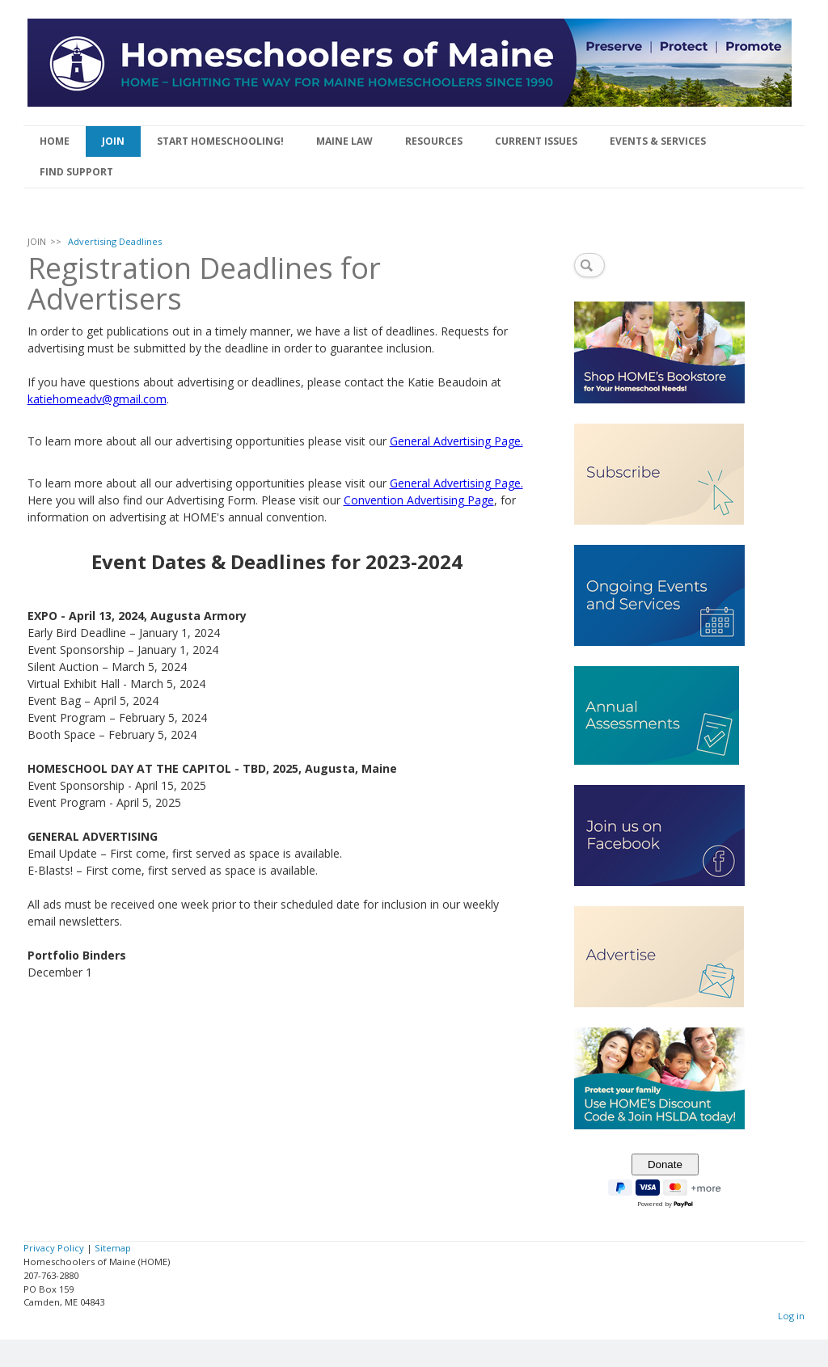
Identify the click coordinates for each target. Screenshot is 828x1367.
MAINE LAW (344, 141)
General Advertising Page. (456, 441)
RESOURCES (434, 141)
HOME (55, 141)
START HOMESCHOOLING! (220, 141)
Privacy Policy (53, 1248)
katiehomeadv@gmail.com (97, 399)
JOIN (113, 141)
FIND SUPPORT (76, 172)
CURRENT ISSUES (536, 141)
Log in (791, 1316)
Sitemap (113, 1248)
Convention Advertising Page (419, 500)
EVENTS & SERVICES (658, 141)
